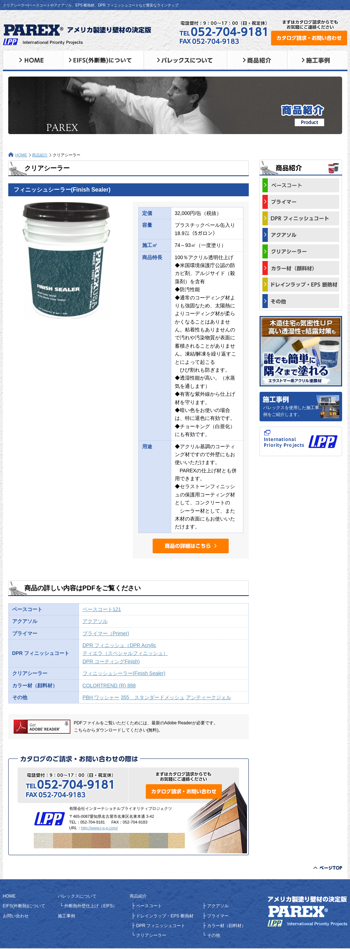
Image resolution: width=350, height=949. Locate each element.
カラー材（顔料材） (226, 925)
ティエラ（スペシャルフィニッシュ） (125, 653)
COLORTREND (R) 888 (109, 685)
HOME (21, 155)
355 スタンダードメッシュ (152, 697)
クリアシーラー (150, 935)
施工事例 (66, 915)
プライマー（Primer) (106, 633)
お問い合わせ (16, 915)
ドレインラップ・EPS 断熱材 (164, 915)
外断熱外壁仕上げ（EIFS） (90, 905)
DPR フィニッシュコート (160, 925)
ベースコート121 (102, 609)
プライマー (217, 915)
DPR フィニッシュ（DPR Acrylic (119, 645)
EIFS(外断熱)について (24, 905)
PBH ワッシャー (101, 697)
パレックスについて (77, 896)
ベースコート (148, 905)
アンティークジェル (208, 697)
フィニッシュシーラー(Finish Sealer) (124, 673)
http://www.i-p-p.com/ (99, 828)
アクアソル (95, 621)
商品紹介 (40, 155)
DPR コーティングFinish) (111, 661)
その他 (213, 935)
